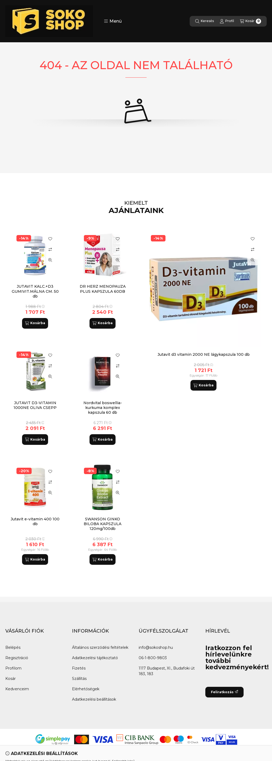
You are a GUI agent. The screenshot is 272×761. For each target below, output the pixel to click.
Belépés (12, 647)
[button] (112, 21)
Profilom (13, 668)
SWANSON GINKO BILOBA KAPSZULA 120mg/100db (102, 524)
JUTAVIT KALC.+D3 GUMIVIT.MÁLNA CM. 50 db (35, 291)
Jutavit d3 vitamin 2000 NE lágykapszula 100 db (204, 354)
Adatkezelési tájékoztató (95, 657)
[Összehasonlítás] (252, 249)
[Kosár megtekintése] (250, 21)
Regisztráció (16, 657)
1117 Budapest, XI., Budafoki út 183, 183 (167, 671)
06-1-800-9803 (153, 657)
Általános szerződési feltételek (100, 647)
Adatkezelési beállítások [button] (94, 699)
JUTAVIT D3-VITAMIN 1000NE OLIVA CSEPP (35, 405)
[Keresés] (204, 21)
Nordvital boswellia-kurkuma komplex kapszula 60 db (102, 407)
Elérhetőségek (85, 689)
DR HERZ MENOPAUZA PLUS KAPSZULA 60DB (103, 289)
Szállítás (79, 678)
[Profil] (226, 21)
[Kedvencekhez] (252, 238)
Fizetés (79, 668)
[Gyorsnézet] (252, 260)
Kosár (10, 678)
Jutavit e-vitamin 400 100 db (35, 521)
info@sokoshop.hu (156, 647)
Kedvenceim (17, 689)
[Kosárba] (203, 385)
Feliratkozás (224, 692)
